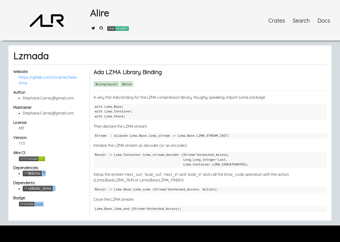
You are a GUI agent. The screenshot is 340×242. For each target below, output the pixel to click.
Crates (276, 20)
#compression (106, 84)
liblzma (34, 173)
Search (301, 20)
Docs (323, 20)
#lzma (127, 84)
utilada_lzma (39, 188)
